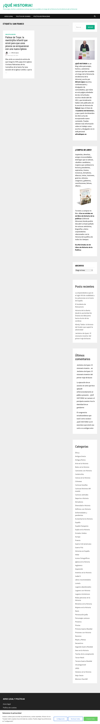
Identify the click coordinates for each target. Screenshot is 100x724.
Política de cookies (23, 16)
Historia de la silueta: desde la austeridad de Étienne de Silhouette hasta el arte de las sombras (83, 315)
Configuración (61, 719)
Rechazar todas (75, 719)
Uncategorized (10, 34)
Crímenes (78, 481)
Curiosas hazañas (81, 485)
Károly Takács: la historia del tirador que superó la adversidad (84, 327)
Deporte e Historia (81, 498)
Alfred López (15, 53)
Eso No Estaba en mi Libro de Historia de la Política (83, 247)
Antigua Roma (80, 460)
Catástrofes (79, 474)
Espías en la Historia (82, 529)
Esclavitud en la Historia (84, 519)
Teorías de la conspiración (84, 654)
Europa (77, 537)
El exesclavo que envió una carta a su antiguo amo (85, 425)
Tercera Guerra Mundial (83, 661)
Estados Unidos (81, 533)
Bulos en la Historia (82, 467)
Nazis (77, 611)
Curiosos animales (81, 495)
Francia (77, 540)
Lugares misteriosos (82, 594)
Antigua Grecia (80, 456)
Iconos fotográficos (82, 558)
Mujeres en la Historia (83, 607)
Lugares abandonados (83, 587)
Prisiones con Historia (83, 632)
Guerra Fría (79, 547)
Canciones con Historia (83, 471)
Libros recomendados (83, 580)
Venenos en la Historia (83, 672)
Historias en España (82, 551)
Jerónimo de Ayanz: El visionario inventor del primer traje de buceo (83, 336)
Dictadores (79, 502)
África (77, 453)
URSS (77, 668)
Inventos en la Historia (83, 572)
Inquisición (79, 569)
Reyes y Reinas (80, 640)
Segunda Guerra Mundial (84, 647)
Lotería (77, 583)
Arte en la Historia (81, 463)
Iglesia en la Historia (82, 562)
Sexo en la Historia (82, 650)
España (77, 522)
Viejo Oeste (79, 675)
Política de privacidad (41, 16)
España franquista (81, 526)
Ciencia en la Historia (82, 478)
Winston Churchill (81, 679)
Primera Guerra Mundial (83, 629)
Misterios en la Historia (83, 604)
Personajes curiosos (82, 618)
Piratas (77, 625)
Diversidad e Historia (82, 505)
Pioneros (78, 622)
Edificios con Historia (83, 509)
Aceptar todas (90, 719)
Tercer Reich (79, 657)
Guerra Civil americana (83, 544)
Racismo (78, 636)
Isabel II (78, 576)
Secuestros (79, 643)
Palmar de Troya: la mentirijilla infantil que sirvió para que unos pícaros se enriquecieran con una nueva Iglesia (17, 43)
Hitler (77, 555)
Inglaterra (78, 565)
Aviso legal (8, 16)
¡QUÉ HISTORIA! (18, 5)
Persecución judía (81, 614)
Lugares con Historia (82, 590)
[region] (50, 717)
